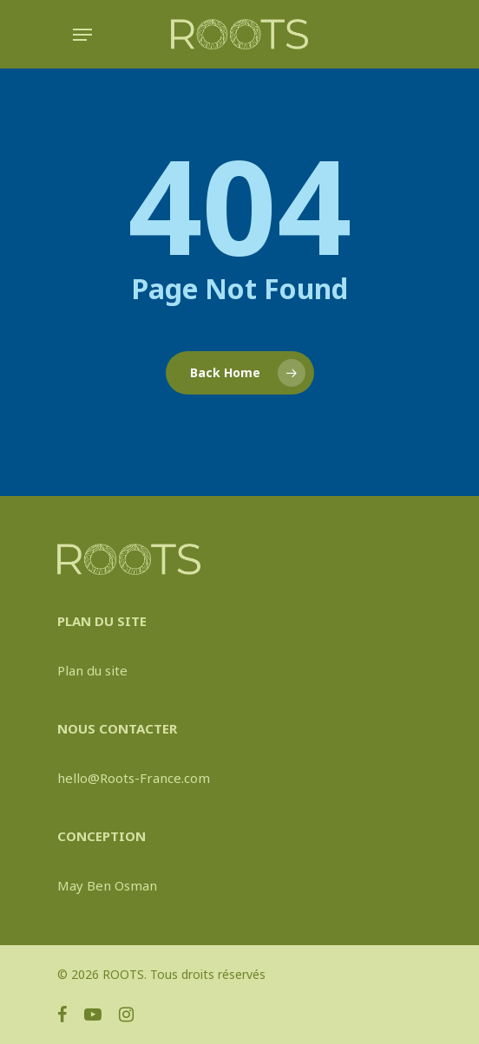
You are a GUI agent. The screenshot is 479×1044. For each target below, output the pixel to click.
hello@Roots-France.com (133, 777)
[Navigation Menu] (82, 34)
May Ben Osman (107, 885)
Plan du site (92, 670)
